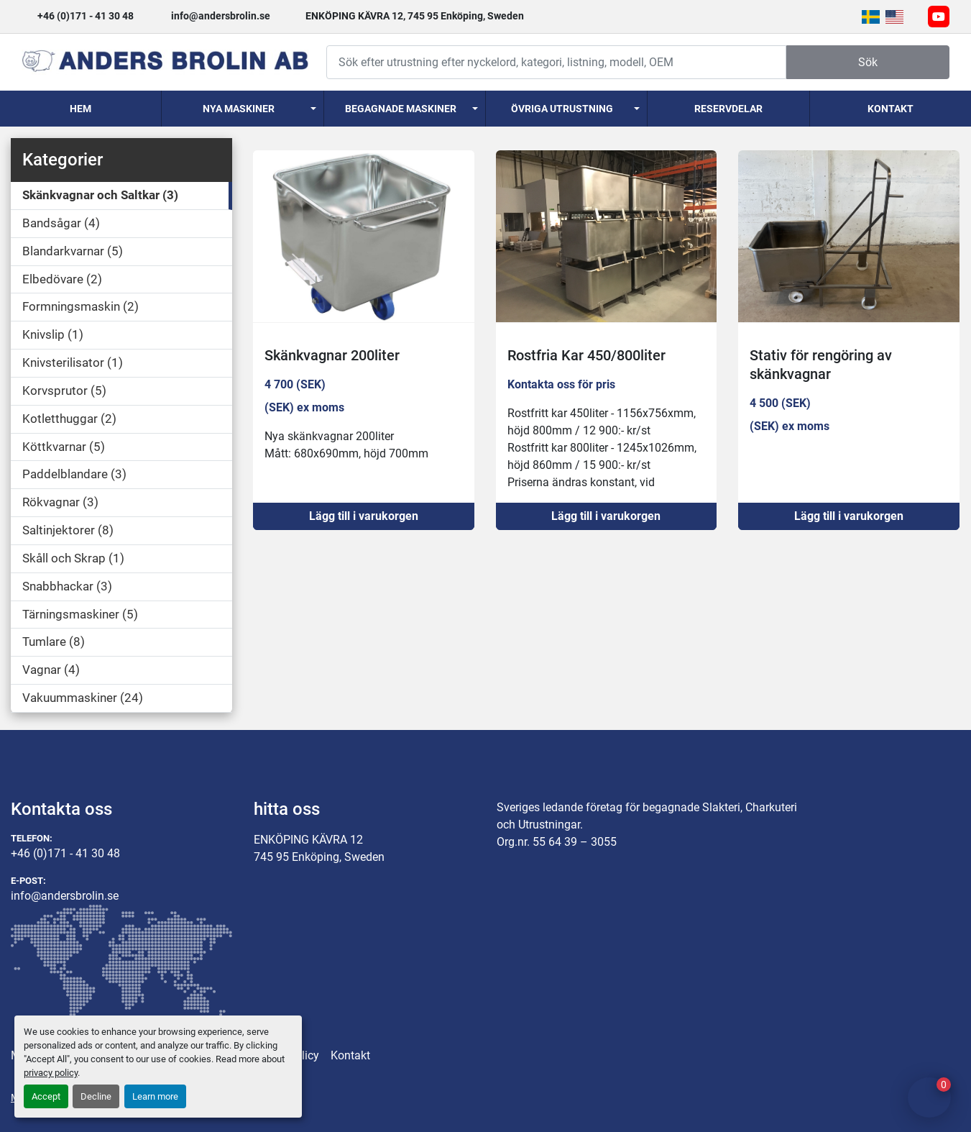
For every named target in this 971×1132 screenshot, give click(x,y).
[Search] (556, 62)
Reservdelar (728, 108)
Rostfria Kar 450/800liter (586, 355)
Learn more (155, 1096)
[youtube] (938, 16)
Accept (46, 1096)
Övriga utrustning (562, 108)
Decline (95, 1096)
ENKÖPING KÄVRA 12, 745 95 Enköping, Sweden (414, 16)
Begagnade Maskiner (400, 108)
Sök (868, 62)
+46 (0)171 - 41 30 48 (85, 16)
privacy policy (51, 1072)
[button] (242, 109)
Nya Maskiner (239, 108)
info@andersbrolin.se (220, 16)
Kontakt (891, 108)
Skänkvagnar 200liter (332, 355)
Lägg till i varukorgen (363, 516)
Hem (80, 108)
